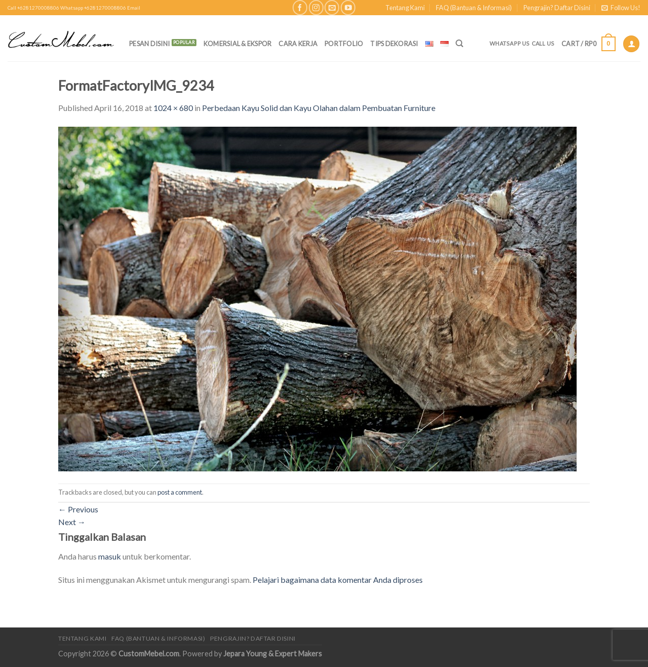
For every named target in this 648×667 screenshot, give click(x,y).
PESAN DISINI (149, 44)
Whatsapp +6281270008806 (93, 8)
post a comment (179, 492)
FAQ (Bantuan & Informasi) (474, 8)
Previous (78, 509)
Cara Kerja (297, 44)
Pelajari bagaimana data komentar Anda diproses (338, 579)
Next (72, 522)
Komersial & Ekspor (238, 44)
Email (133, 8)
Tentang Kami (405, 8)
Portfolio (344, 44)
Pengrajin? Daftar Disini (556, 8)
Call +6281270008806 (33, 8)
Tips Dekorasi (394, 44)
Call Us (543, 43)
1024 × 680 (173, 108)
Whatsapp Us (510, 43)
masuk (109, 556)
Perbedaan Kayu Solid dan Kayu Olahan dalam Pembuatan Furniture (318, 108)
